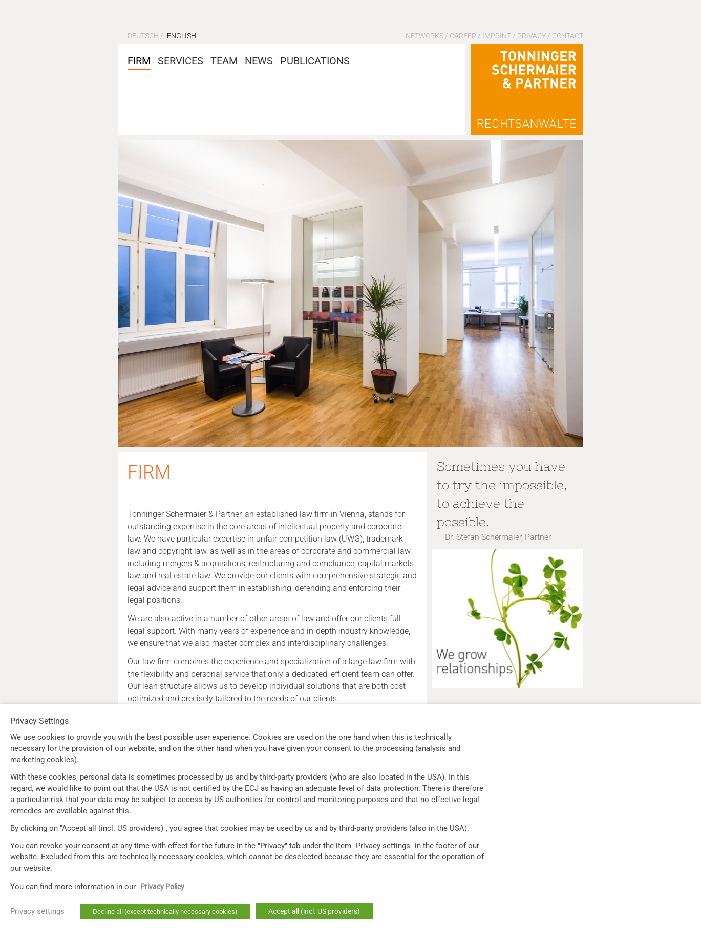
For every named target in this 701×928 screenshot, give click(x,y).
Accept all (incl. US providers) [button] (314, 911)
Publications (315, 61)
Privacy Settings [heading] (39, 721)
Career (463, 36)
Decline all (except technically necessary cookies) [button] (165, 911)
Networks (424, 36)
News (259, 61)
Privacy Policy (162, 886)
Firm (139, 61)
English (181, 36)
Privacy (531, 36)
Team (224, 61)
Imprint (496, 36)
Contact (567, 36)
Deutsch (143, 36)
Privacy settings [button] (37, 911)
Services (180, 61)
